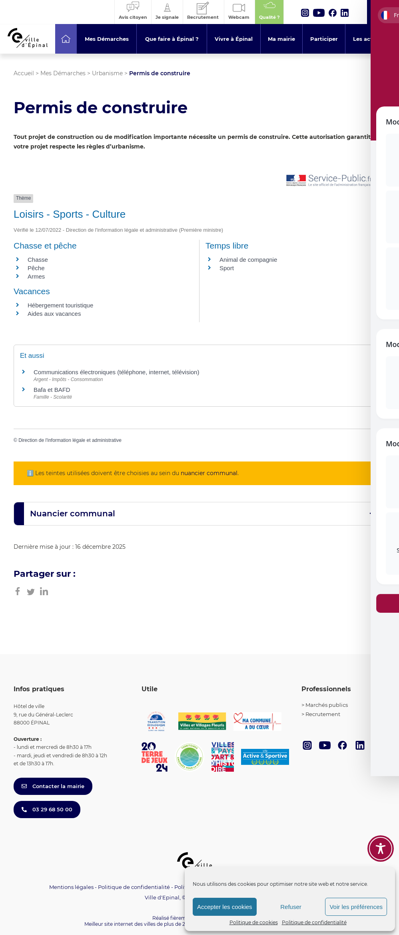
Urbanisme (107, 73)
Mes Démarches (63, 73)
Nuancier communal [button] (72, 513)
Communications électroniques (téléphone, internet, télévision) (116, 372)
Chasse (38, 259)
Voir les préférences (356, 906)
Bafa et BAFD (52, 389)
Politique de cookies (253, 922)
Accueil (24, 73)
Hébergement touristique (60, 305)
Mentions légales (71, 887)
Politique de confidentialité (314, 922)
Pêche (36, 268)
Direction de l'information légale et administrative (70, 440)
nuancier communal (209, 473)
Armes (36, 276)
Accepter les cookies (224, 906)
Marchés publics (326, 705)
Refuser (290, 906)
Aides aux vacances (54, 313)
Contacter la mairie (53, 786)
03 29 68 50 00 (47, 809)
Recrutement (322, 714)
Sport (226, 268)
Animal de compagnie (248, 259)
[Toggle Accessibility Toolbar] (380, 848)
